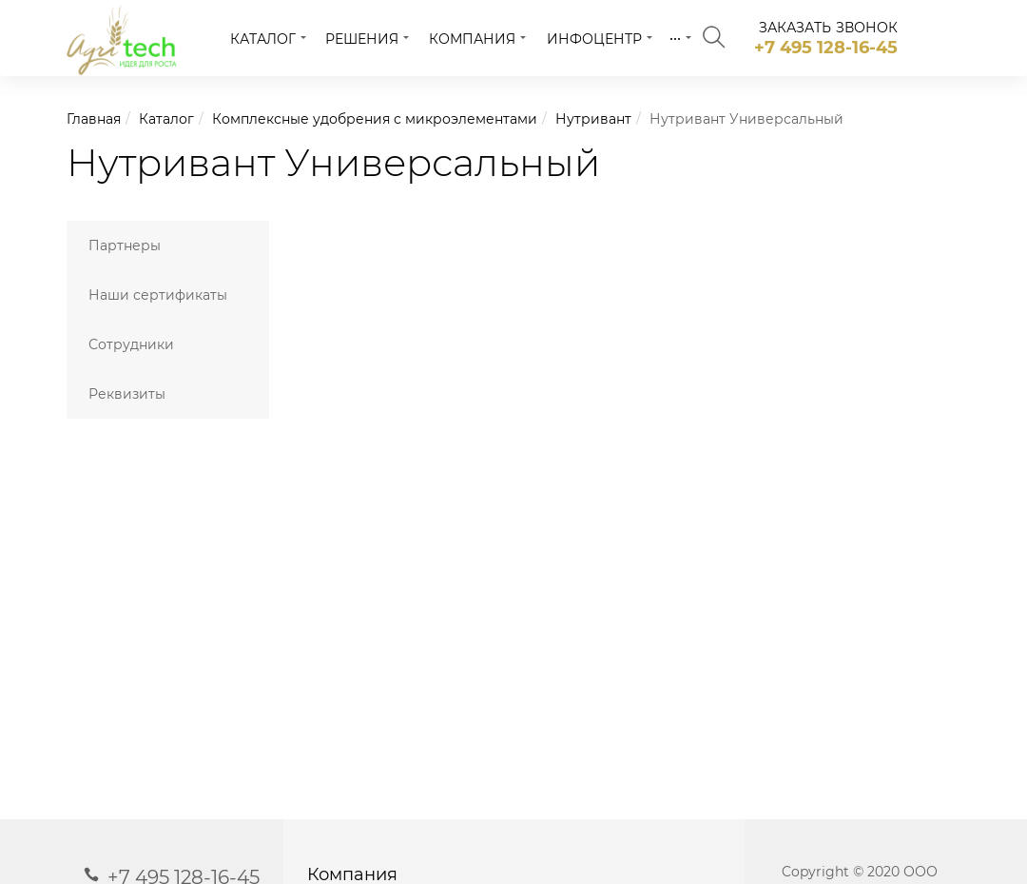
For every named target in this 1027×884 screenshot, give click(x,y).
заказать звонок (829, 27)
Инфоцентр (594, 39)
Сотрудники (131, 344)
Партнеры (124, 245)
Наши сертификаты (157, 295)
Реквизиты (126, 394)
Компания (472, 39)
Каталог (263, 39)
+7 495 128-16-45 (826, 47)
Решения (361, 39)
